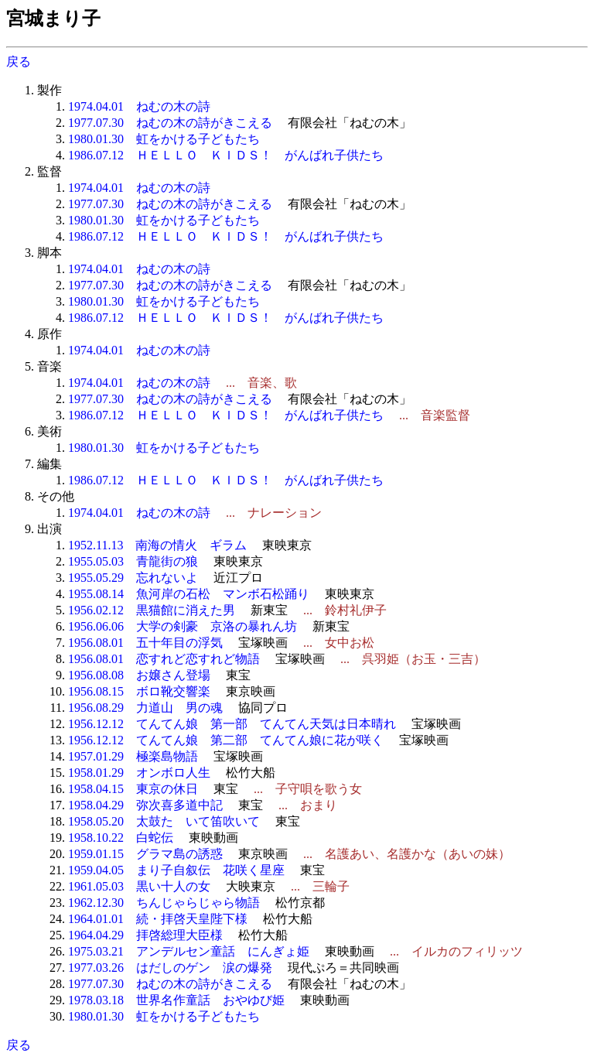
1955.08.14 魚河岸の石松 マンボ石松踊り (188, 593)
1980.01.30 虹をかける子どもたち (164, 138)
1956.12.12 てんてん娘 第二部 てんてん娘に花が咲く (226, 740)
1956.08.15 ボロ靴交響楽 (139, 691)
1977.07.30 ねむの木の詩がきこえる (170, 122)
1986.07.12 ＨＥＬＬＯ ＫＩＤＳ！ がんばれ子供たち (226, 155)
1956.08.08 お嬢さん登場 (139, 675)
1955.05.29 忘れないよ (133, 577)
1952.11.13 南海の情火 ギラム (157, 545)
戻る (18, 61)
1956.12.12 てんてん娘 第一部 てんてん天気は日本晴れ (232, 723)
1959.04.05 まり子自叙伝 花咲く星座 (176, 870)
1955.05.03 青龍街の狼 (133, 561)
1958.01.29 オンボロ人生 (139, 772)
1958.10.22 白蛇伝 (120, 837)
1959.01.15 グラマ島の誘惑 (145, 853)
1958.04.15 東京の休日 (133, 788)
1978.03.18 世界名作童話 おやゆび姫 (176, 1000)
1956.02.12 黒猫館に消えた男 (151, 610)
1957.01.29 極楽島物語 (133, 756)
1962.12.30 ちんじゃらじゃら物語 (164, 902)
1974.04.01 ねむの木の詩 (139, 106)
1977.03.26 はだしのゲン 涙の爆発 (170, 967)
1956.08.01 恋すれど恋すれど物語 (164, 658)
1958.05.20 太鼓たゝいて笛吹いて (164, 821)
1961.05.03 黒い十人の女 (139, 886)
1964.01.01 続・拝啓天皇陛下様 (158, 918)
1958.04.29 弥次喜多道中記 (145, 805)
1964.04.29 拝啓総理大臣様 (145, 935)
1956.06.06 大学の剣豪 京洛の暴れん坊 (182, 626)
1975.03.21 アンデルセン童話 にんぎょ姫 (188, 951)
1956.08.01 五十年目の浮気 (145, 642)
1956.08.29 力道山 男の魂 (145, 707)
